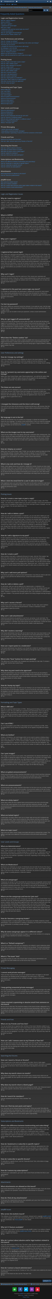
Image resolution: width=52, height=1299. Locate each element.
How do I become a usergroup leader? (11, 117)
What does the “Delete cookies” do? (11, 34)
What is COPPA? (5, 22)
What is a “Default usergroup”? (9, 121)
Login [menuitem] (48, 2)
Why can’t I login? (6, 27)
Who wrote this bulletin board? (9, 182)
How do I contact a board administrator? (12, 187)
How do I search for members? (9, 153)
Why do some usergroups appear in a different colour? (16, 119)
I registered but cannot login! (9, 25)
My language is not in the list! (9, 48)
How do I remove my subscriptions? (11, 167)
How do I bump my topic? (8, 83)
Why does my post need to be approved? (12, 81)
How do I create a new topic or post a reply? (13, 62)
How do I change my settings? (9, 41)
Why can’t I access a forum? (8, 72)
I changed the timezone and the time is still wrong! (14, 46)
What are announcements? (8, 98)
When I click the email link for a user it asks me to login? (16, 55)
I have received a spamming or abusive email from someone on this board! (21, 132)
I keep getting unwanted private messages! (13, 131)
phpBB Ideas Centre (25, 1231)
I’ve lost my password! (7, 31)
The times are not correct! (8, 44)
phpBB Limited (47, 1216)
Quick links (2, 2)
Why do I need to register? (8, 20)
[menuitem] (50, 7)
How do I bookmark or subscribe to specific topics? (15, 163)
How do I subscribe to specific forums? (11, 165)
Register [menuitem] (51, 2)
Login (9, 4)
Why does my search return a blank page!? (13, 151)
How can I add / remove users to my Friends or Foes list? (16, 141)
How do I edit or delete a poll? (9, 70)
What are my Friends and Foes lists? (11, 139)
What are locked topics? (7, 102)
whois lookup (15, 1248)
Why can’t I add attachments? (9, 74)
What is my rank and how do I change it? (12, 53)
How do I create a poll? (7, 67)
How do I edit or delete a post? (9, 63)
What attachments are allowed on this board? (13, 173)
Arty (23, 1295)
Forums (17, 2)
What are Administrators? (8, 110)
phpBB (23, 424)
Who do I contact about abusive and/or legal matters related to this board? (21, 185)
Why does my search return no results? (12, 149)
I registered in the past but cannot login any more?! (15, 29)
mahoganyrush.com (9, 1)
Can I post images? (6, 95)
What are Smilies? (6, 93)
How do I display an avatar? (8, 51)
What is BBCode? (6, 89)
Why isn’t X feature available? (9, 183)
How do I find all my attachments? (10, 175)
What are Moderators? (7, 112)
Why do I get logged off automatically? (11, 32)
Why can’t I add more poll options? (10, 69)
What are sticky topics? (7, 100)
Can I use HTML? (6, 91)
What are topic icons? (7, 103)
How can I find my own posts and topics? (12, 155)
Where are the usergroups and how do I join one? (14, 115)
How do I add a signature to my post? (11, 65)
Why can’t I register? (6, 24)
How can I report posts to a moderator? (11, 77)
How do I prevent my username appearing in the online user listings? (20, 43)
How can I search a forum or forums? (11, 148)
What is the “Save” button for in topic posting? (13, 79)
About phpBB (18, 1219)
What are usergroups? (7, 114)
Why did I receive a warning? (9, 76)
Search (3, 4)
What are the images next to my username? (13, 50)
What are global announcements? (10, 96)
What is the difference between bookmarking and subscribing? (18, 161)
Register (15, 4)
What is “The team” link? (7, 122)
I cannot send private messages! (10, 129)
